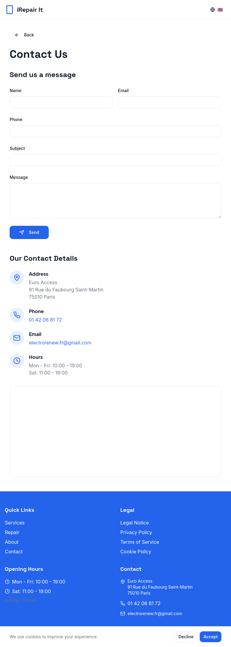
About (11, 542)
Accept (210, 636)
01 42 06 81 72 (45, 320)
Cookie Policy (135, 552)
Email (123, 90)
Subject (17, 148)
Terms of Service (139, 542)
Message (19, 177)
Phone (16, 119)
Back (24, 34)
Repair (12, 532)
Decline (185, 636)
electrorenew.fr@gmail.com (60, 343)
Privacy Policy (136, 532)
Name (15, 90)
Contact (14, 552)
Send (29, 232)
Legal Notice (134, 523)
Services (15, 523)
